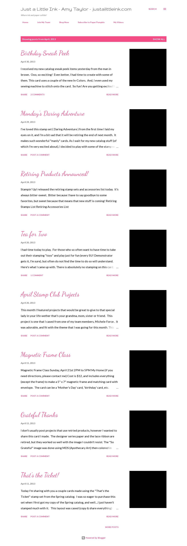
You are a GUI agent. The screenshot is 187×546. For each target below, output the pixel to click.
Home (23, 22)
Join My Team (41, 22)
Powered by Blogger (94, 537)
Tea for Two (34, 234)
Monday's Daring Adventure (52, 113)
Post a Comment (40, 155)
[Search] (153, 9)
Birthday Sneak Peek (45, 53)
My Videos (117, 22)
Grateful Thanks (39, 415)
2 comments (37, 94)
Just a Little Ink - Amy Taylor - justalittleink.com (76, 8)
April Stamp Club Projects (50, 294)
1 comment (37, 275)
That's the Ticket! (40, 475)
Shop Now (62, 22)
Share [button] (24, 94)
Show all (159, 39)
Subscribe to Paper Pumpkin (89, 22)
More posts (111, 527)
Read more (112, 94)
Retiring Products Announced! (54, 174)
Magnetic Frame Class (46, 354)
